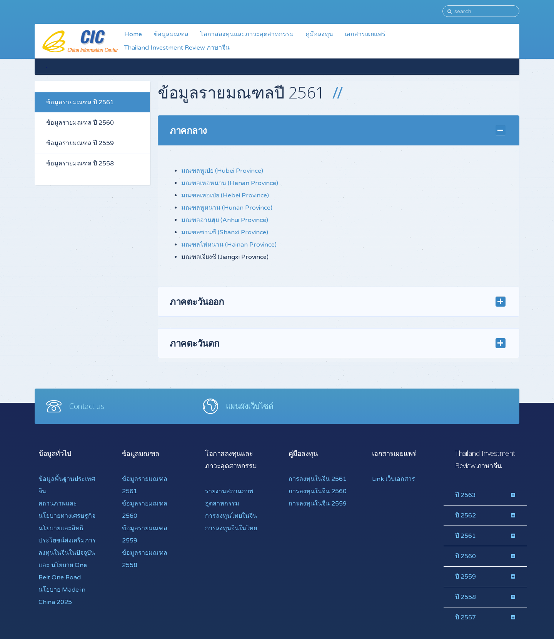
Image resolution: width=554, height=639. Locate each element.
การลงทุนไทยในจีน (231, 516)
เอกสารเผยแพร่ (365, 34)
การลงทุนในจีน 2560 (318, 491)
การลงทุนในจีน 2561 (318, 479)
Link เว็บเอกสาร (393, 479)
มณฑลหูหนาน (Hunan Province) (226, 208)
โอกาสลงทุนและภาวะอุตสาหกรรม (247, 34)
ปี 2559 (465, 577)
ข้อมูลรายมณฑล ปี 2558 (80, 163)
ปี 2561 (465, 536)
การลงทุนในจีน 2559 (318, 503)
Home (133, 34)
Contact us (86, 406)
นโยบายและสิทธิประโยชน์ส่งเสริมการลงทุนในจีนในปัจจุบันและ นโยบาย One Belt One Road (67, 552)
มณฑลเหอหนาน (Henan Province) (229, 183)
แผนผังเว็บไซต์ (250, 406)
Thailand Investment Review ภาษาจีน (177, 48)
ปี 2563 (465, 495)
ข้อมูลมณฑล (171, 34)
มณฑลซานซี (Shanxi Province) (224, 232)
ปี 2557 (465, 617)
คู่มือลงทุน (319, 34)
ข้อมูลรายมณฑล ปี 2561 (80, 102)
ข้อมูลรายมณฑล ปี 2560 (80, 123)
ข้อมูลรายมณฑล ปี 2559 (80, 143)
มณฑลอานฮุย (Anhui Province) (224, 220)
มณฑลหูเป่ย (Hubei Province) (222, 171)
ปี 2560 (465, 556)
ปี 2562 (465, 515)
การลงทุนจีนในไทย (231, 528)
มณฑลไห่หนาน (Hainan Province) (229, 245)
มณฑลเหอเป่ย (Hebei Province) (225, 195)
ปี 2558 (465, 597)
